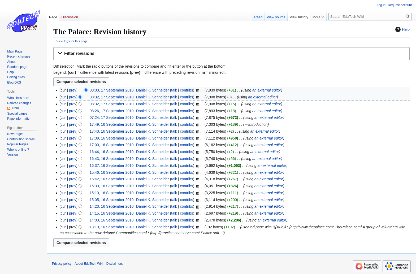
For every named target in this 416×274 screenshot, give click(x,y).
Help (402, 29)
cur (63, 97)
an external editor (266, 90)
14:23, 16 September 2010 (112, 206)
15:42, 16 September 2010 (112, 179)
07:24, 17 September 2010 (112, 117)
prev (72, 90)
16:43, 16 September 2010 (112, 158)
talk (174, 90)
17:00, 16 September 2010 (112, 145)
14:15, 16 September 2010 (112, 213)
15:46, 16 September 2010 (112, 172)
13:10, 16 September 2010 (112, 227)
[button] (231, 54)
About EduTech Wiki (89, 264)
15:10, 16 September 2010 (112, 193)
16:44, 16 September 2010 (112, 152)
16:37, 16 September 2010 (112, 165)
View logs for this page (72, 41)
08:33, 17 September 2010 (112, 90)
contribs (186, 90)
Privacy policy (61, 264)
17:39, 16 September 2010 (112, 138)
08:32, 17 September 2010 (112, 97)
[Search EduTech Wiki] (370, 16)
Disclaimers (114, 264)
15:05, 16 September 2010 (112, 200)
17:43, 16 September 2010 (112, 131)
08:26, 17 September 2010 (112, 111)
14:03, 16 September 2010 (112, 220)
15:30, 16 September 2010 (112, 186)
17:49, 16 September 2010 (112, 124)
